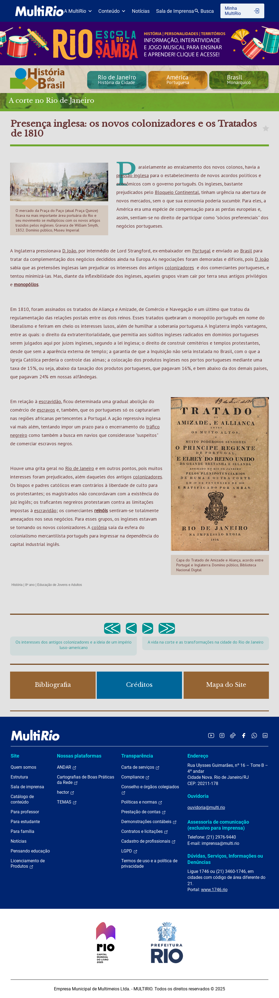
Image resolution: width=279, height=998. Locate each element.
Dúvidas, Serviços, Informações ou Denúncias (225, 859)
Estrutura (19, 777)
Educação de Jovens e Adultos (59, 585)
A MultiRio (78, 11)
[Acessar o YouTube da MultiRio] (211, 735)
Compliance (135, 777)
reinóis (101, 510)
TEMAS (67, 802)
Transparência (137, 756)
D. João (69, 251)
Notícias (141, 11)
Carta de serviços (140, 767)
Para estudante (25, 821)
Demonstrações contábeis (149, 821)
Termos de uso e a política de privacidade (149, 863)
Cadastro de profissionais (148, 841)
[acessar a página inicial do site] (39, 10)
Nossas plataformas (79, 756)
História (17, 585)
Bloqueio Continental (177, 192)
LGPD (129, 851)
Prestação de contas (143, 812)
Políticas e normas (141, 802)
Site (15, 756)
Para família (22, 831)
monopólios (26, 284)
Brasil (246, 251)
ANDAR (67, 767)
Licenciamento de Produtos (28, 863)
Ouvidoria (198, 796)
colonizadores (179, 267)
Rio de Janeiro (79, 468)
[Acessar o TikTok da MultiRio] (232, 735)
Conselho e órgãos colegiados (150, 789)
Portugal (201, 251)
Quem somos (23, 767)
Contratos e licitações (144, 831)
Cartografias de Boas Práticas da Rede (85, 779)
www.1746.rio (214, 889)
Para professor (25, 811)
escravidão (50, 401)
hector (65, 792)
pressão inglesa (132, 175)
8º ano (29, 585)
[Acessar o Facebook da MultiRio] (243, 735)
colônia (99, 527)
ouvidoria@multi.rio (206, 807)
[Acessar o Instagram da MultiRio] (222, 735)
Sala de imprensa (27, 786)
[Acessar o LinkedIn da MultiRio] (265, 735)
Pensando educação (30, 851)
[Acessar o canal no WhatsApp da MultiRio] (254, 735)
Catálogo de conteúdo (22, 799)
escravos (46, 410)
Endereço (197, 756)
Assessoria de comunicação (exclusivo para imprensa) (218, 825)
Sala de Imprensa (175, 11)
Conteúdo (111, 11)
